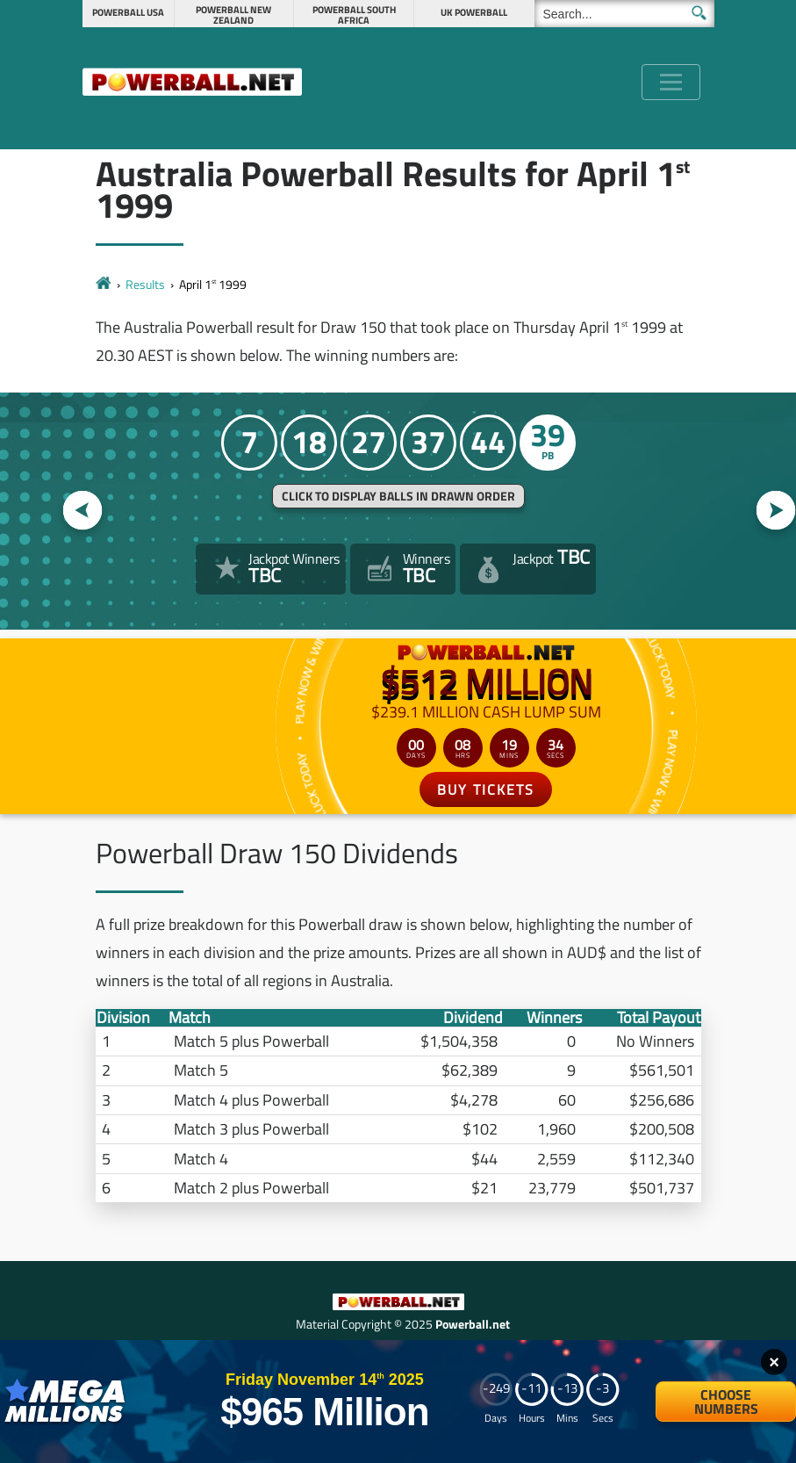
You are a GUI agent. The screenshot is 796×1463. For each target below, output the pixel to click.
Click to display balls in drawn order (398, 496)
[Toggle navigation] (671, 82)
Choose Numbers (726, 1401)
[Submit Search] (699, 12)
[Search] (624, 13)
